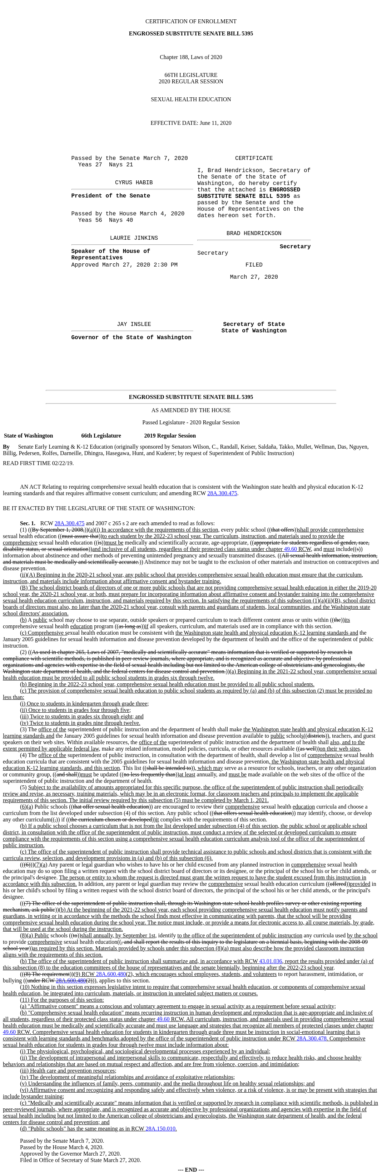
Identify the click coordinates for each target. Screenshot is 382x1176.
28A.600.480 (111, 974)
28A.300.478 (312, 1038)
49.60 (290, 549)
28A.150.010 (160, 1129)
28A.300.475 (222, 493)
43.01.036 (270, 961)
